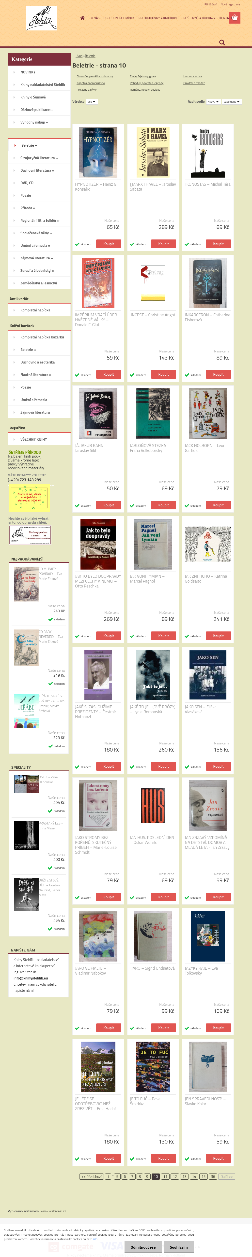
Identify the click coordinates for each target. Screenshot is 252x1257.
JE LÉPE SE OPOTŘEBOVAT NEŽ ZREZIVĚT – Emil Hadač (96, 1103)
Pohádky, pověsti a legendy (146, 83)
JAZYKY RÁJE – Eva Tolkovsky (201, 971)
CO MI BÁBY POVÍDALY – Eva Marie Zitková (50, 573)
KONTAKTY (226, 17)
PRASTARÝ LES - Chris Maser (51, 826)
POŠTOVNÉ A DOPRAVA (199, 17)
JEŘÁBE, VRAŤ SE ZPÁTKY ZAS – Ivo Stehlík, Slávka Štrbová (51, 703)
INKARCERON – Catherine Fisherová (207, 317)
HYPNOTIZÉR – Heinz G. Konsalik (96, 187)
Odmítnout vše (143, 1247)
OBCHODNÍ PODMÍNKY (118, 17)
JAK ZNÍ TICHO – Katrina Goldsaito (206, 579)
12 (175, 1176)
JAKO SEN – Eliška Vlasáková (201, 709)
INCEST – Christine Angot (153, 314)
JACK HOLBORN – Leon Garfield (205, 448)
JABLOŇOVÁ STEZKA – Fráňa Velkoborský (150, 448)
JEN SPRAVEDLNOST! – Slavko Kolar (205, 1101)
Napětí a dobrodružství (91, 83)
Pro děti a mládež (194, 83)
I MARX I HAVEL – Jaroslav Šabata (153, 187)
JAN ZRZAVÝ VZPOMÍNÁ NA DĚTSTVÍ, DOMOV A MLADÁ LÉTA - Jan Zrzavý (207, 842)
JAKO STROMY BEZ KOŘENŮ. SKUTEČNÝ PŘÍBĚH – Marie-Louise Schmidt (96, 845)
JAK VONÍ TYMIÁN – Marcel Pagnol (147, 579)
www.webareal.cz (53, 1211)
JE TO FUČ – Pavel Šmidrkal (145, 1101)
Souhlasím (179, 1247)
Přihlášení (211, 4)
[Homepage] (82, 18)
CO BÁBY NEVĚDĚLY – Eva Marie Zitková (51, 636)
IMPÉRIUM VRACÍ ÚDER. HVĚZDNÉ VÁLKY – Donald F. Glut (96, 319)
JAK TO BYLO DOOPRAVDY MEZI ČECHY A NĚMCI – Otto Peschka (98, 581)
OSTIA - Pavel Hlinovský (48, 779)
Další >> (226, 1176)
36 (213, 1176)
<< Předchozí (91, 1176)
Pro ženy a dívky (86, 89)
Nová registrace (230, 4)
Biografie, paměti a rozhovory (95, 76)
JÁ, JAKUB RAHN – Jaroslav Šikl (91, 448)
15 (204, 1176)
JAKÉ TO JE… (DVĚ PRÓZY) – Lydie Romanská (152, 709)
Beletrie (90, 55)
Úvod (79, 55)
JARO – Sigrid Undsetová (153, 968)
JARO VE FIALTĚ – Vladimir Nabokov (90, 971)
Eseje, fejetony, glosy (143, 76)
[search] (222, 42)
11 (165, 1176)
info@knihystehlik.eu (31, 978)
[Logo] (42, 18)
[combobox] (213, 102)
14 (194, 1176)
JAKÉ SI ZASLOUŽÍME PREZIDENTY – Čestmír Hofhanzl (95, 711)
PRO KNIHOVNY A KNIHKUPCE (159, 17)
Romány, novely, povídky (145, 89)
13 (184, 1176)
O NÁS (95, 17)
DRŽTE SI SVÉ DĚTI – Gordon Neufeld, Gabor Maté (49, 887)
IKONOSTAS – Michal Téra (207, 184)
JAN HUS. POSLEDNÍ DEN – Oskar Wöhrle (152, 840)
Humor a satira (192, 76)
